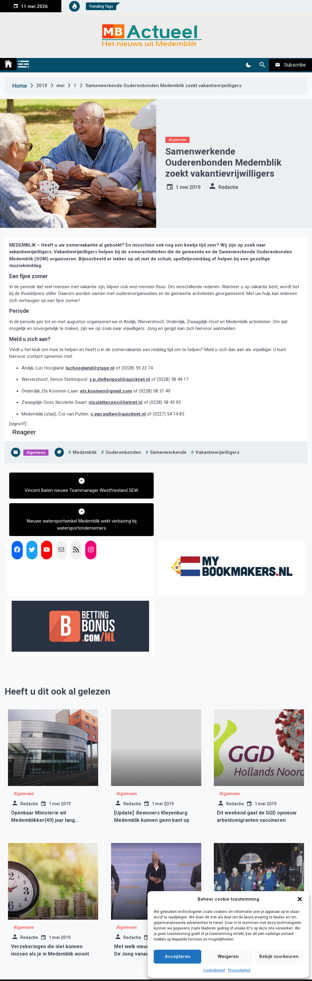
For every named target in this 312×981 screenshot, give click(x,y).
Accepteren (178, 956)
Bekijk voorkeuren (279, 956)
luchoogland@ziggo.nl (90, 368)
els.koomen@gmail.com (106, 391)
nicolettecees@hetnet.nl (115, 402)
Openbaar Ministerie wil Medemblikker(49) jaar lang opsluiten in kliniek (43, 789)
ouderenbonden (123, 452)
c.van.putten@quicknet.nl (118, 414)
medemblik (85, 452)
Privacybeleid (239, 970)
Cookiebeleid (214, 970)
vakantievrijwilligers (217, 452)
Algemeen (177, 139)
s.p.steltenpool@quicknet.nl (119, 379)
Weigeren (228, 956)
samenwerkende (168, 452)
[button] (300, 899)
